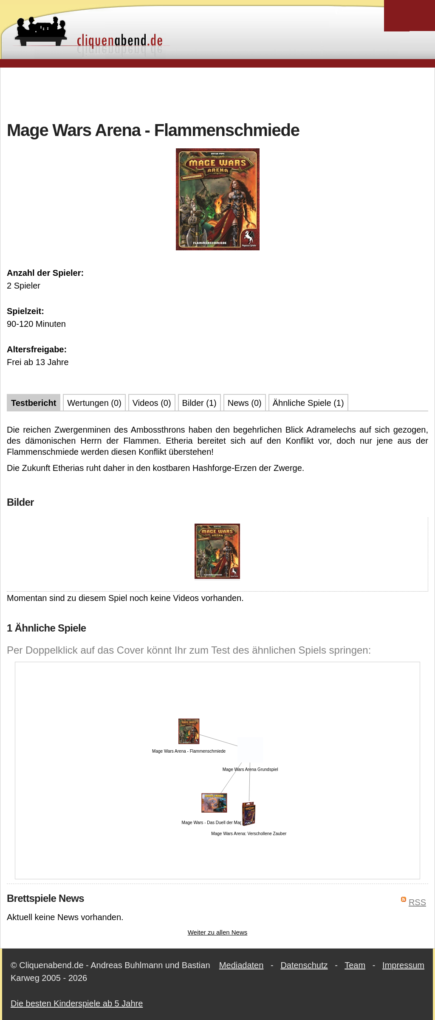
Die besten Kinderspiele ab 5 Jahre (77, 1003)
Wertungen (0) (94, 403)
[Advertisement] (217, 93)
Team (355, 965)
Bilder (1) (199, 403)
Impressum (403, 965)
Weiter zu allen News (218, 932)
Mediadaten (241, 965)
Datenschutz (304, 965)
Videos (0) (152, 403)
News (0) (245, 403)
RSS (417, 902)
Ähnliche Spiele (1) (308, 403)
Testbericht (33, 403)
